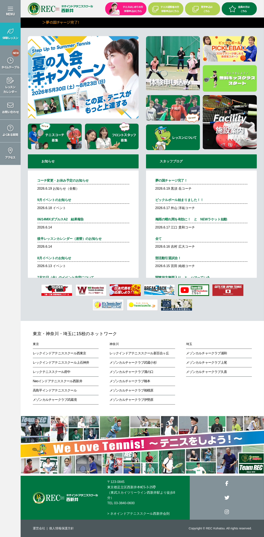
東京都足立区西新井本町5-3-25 (131, 487)
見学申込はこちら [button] (202, 8)
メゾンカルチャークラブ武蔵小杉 (133, 362)
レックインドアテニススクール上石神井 (61, 362)
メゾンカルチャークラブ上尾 (206, 362)
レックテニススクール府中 (51, 372)
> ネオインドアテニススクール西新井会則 (138, 513)
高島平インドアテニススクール (55, 390)
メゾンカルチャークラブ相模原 (131, 390)
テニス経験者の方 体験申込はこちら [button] (165, 8)
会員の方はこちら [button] (239, 8)
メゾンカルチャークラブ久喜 (206, 372)
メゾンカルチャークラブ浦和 (206, 353)
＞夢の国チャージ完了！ (73, 22)
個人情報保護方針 (61, 528)
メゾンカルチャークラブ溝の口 (131, 372)
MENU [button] (10, 14)
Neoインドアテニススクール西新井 (57, 381)
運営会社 (39, 528)
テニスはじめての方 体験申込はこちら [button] (124, 8)
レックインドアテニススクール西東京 (59, 353)
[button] (10, 34)
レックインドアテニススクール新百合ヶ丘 (139, 353)
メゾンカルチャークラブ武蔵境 (55, 399)
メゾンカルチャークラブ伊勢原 (131, 399)
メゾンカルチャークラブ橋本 (130, 381)
